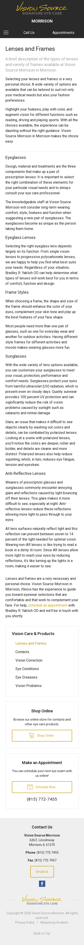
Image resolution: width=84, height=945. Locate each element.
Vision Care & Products (33, 633)
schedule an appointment (47, 605)
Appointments (63, 33)
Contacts (22, 652)
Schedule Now (41, 786)
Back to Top (42, 933)
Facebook (42, 884)
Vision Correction (28, 660)
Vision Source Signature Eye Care (42, 899)
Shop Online (41, 735)
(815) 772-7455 (48, 852)
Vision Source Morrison (48, 913)
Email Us (42, 871)
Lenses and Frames (31, 643)
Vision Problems (28, 686)
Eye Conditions (27, 669)
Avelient (62, 922)
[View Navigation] (7, 32)
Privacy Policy (24, 922)
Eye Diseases (26, 677)
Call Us (29, 33)
